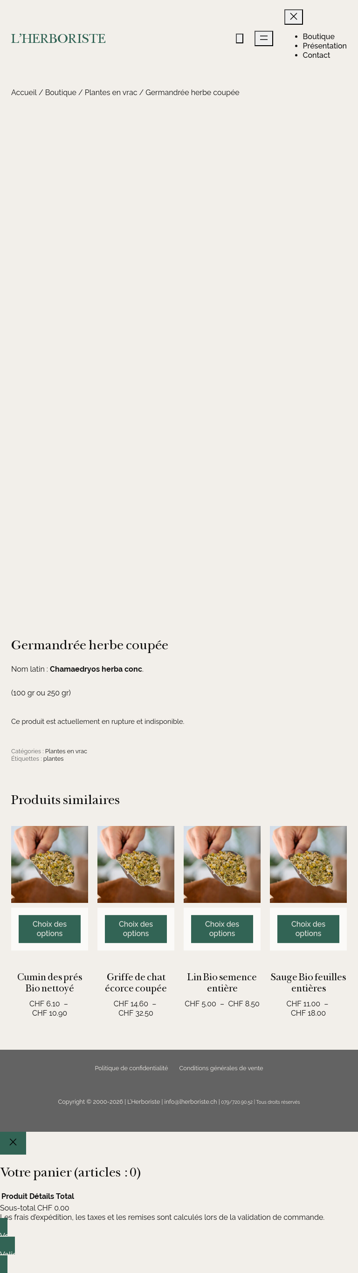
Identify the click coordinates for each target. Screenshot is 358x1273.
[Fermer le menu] (293, 17)
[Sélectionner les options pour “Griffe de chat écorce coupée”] (136, 969)
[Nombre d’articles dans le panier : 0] (239, 38)
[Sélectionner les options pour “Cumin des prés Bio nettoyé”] (50, 969)
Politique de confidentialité (131, 1068)
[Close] (13, 1143)
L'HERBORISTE (58, 38)
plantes (53, 758)
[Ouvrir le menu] (264, 38)
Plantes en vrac (111, 92)
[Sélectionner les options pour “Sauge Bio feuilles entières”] (308, 969)
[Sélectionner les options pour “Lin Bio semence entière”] (222, 969)
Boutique (60, 92)
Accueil (24, 92)
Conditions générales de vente (221, 1068)
